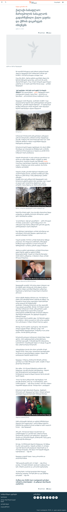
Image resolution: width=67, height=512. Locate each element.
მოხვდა (45, 161)
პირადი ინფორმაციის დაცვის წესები (8, 500)
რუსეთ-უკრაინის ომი (21, 7)
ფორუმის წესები (5, 504)
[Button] (41, 33)
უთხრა (36, 92)
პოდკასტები (57, 2)
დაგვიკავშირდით (5, 507)
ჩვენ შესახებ (4, 497)
